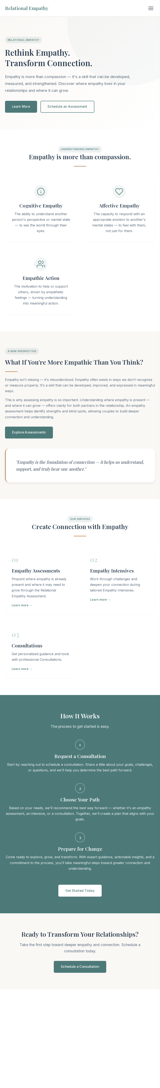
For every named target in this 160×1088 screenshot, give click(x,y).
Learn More (21, 107)
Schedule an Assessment (67, 107)
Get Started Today (80, 891)
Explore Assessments (29, 432)
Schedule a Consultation (80, 967)
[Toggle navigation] (151, 8)
